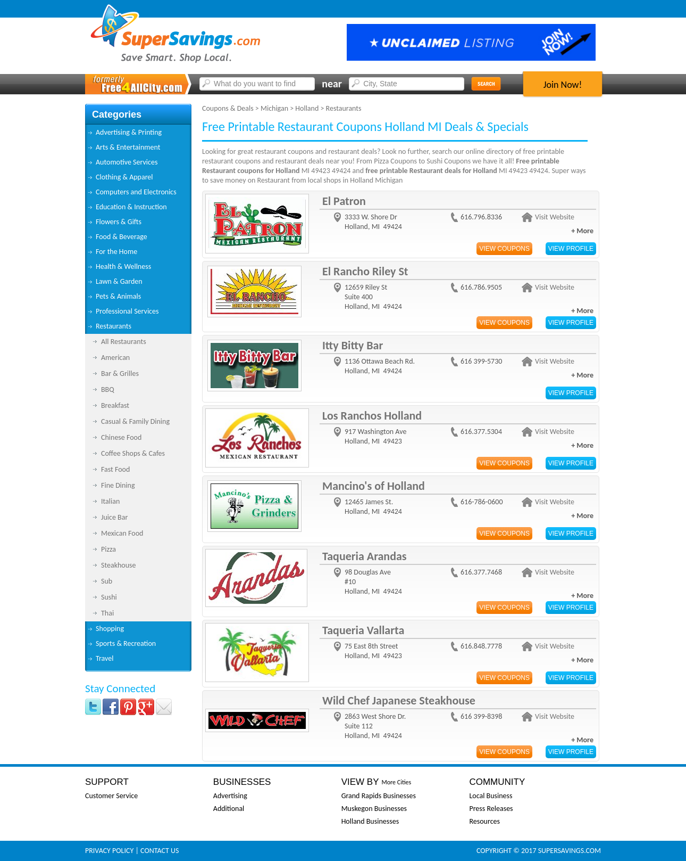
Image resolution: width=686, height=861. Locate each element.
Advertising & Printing (129, 132)
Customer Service (111, 795)
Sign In (583, 8)
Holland (307, 108)
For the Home (116, 251)
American (115, 357)
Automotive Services (126, 162)
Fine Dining (118, 485)
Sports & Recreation (126, 643)
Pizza (108, 549)
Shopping (110, 628)
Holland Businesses (370, 821)
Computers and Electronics (136, 191)
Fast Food (115, 469)
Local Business (490, 795)
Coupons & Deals (228, 108)
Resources (484, 821)
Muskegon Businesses (374, 808)
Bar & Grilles (120, 373)
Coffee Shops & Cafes (133, 453)
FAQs (535, 8)
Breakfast (115, 405)
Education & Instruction (131, 206)
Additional (228, 808)
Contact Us (159, 850)
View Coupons (504, 248)
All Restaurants (123, 341)
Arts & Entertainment (128, 147)
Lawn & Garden (119, 281)
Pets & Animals (118, 296)
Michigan (274, 108)
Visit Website (554, 217)
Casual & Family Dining (135, 421)
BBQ (107, 389)
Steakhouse (118, 565)
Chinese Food (121, 437)
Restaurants (113, 326)
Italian (110, 501)
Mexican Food (122, 533)
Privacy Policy (109, 850)
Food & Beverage (121, 236)
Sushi (109, 597)
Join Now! (562, 85)
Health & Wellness (123, 266)
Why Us (499, 8)
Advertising (230, 795)
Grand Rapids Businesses (378, 795)
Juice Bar (114, 517)
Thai (107, 613)
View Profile (570, 248)
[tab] (138, 132)
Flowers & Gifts (118, 221)
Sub (106, 581)
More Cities (396, 782)
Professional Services (127, 311)
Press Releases (491, 808)
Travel (104, 658)
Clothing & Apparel (124, 177)
